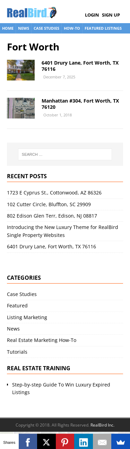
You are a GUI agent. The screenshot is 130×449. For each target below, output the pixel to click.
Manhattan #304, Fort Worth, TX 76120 (80, 103)
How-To (72, 28)
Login (92, 15)
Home (8, 28)
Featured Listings (103, 28)
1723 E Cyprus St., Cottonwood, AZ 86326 (54, 192)
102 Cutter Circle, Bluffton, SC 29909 (49, 204)
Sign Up (111, 15)
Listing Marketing (27, 317)
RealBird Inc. (102, 425)
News (23, 28)
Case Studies (46, 28)
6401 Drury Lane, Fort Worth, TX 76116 (80, 65)
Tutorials (17, 351)
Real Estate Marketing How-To (41, 340)
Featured (17, 305)
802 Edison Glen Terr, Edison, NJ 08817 (52, 215)
